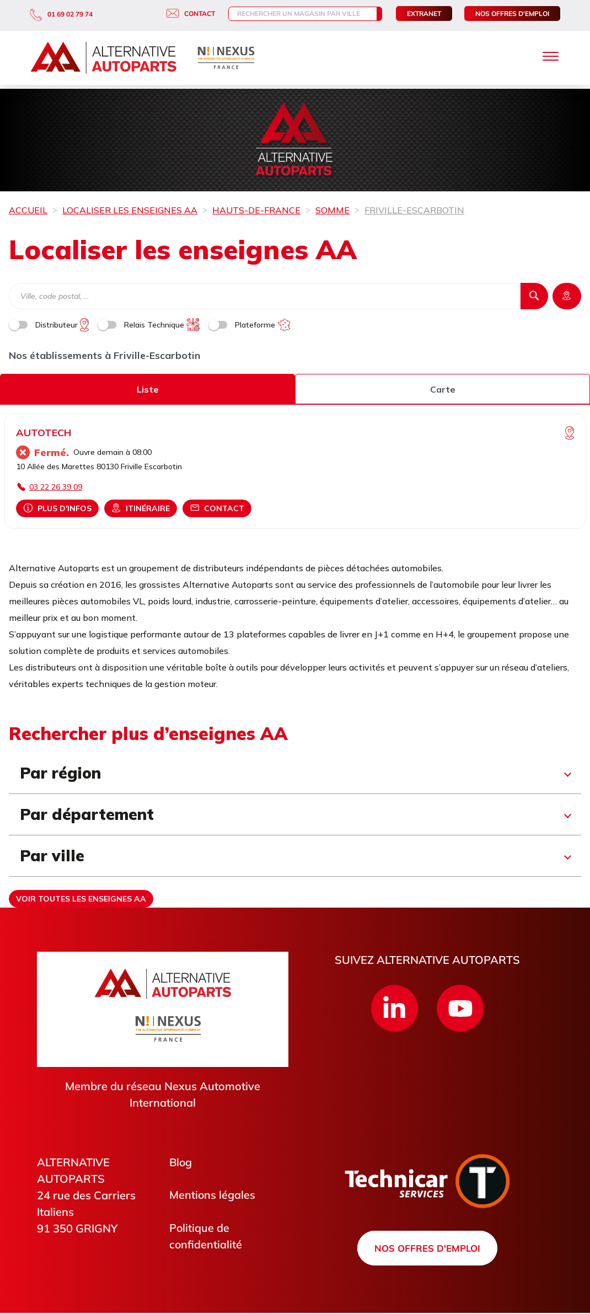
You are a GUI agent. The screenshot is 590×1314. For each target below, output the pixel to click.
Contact (182, 13)
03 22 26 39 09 (55, 487)
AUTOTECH (43, 432)
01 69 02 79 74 (61, 14)
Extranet (424, 13)
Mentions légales (212, 1195)
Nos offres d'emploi (512, 13)
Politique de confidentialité (206, 1236)
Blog (181, 1162)
